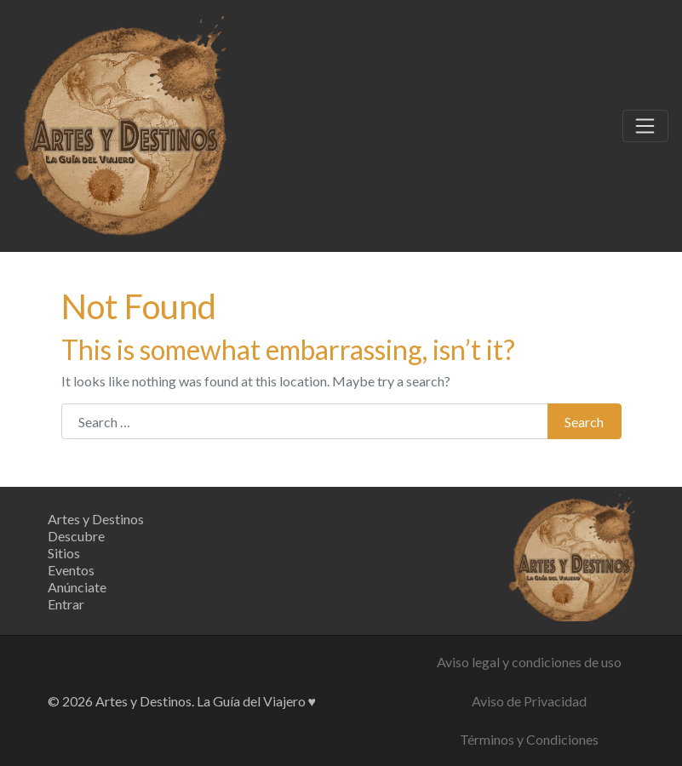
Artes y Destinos (96, 519)
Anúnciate (77, 587)
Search (584, 422)
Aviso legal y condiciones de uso (529, 662)
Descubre (76, 536)
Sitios (64, 553)
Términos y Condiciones (529, 739)
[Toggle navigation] (645, 126)
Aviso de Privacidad (529, 701)
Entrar (66, 604)
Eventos (71, 570)
